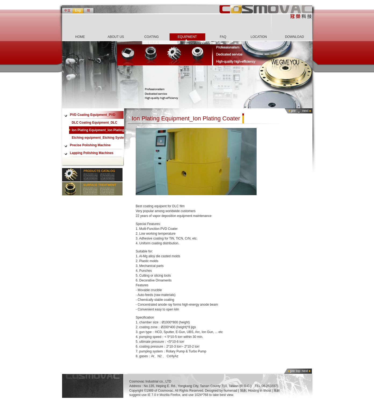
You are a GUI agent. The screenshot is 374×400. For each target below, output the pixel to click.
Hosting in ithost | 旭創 (264, 390)
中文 (67, 10)
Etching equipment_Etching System (99, 138)
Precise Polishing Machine (90, 145)
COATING (151, 37)
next (305, 111)
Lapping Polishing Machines (91, 153)
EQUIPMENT (187, 37)
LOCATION (259, 37)
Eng (78, 10)
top (298, 371)
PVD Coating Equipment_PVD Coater (92, 116)
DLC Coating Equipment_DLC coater (94, 123)
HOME (80, 37)
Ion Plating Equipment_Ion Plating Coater (98, 131)
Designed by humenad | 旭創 (225, 390)
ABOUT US (115, 37)
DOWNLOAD (294, 37)
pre (293, 111)
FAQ (223, 37)
